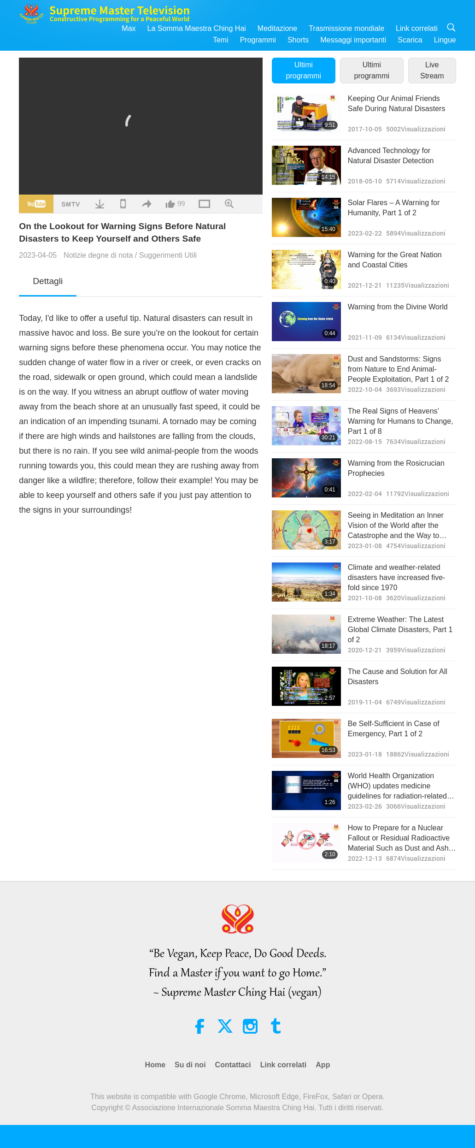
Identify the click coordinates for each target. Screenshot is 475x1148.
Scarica (410, 40)
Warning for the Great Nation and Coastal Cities (395, 260)
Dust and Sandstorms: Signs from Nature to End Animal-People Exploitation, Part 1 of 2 (398, 369)
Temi (221, 40)
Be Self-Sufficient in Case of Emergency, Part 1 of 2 (394, 729)
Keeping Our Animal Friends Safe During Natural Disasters (397, 103)
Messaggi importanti (353, 40)
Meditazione (277, 28)
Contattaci (233, 1065)
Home (155, 1065)
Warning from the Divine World (398, 307)
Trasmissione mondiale (346, 28)
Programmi (258, 40)
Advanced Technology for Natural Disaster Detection (391, 156)
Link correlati (417, 28)
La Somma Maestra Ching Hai (196, 28)
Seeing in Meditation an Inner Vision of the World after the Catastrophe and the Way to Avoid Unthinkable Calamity (396, 526)
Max (128, 28)
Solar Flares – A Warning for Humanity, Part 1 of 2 (394, 208)
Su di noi (190, 1065)
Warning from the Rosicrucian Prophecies (396, 468)
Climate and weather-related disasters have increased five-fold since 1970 (397, 577)
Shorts (298, 40)
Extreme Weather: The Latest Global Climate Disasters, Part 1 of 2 (400, 629)
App (323, 1065)
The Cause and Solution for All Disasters (397, 677)
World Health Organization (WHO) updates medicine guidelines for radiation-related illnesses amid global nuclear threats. (397, 787)
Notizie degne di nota (98, 255)
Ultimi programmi (303, 70)
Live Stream (432, 70)
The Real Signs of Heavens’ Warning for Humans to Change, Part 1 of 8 (400, 421)
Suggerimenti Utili (168, 255)
